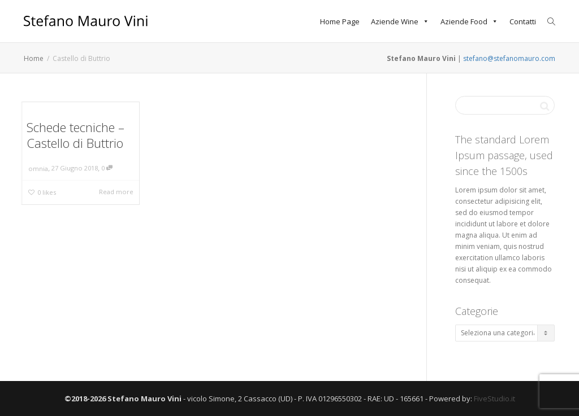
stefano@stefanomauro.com (509, 58)
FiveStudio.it (494, 398)
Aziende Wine (400, 21)
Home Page (340, 21)
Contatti (522, 21)
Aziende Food (469, 21)
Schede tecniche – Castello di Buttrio (75, 135)
